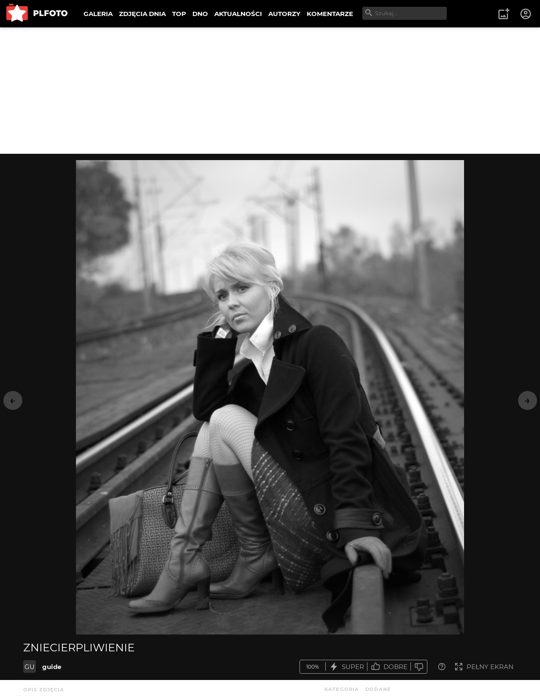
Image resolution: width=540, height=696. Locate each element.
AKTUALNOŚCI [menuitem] (238, 14)
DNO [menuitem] (200, 14)
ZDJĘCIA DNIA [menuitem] (142, 14)
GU (29, 667)
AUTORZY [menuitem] (284, 14)
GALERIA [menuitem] (98, 14)
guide (51, 667)
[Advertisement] (270, 91)
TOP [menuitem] (179, 14)
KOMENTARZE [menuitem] (330, 14)
